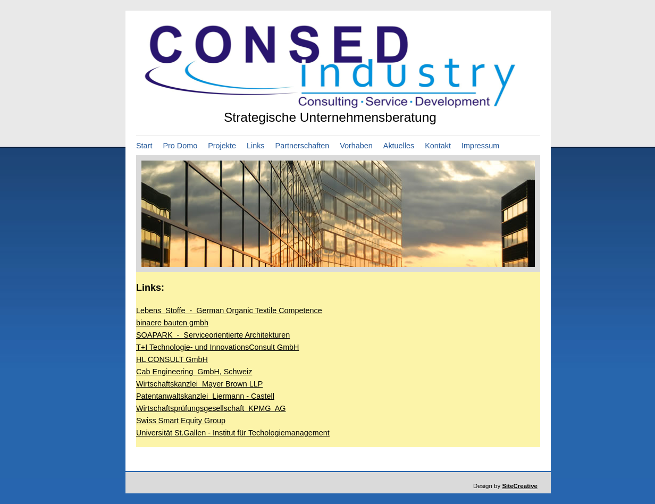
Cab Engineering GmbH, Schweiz (194, 371)
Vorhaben (356, 145)
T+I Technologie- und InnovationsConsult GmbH (217, 347)
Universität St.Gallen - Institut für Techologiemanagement (233, 433)
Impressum (480, 145)
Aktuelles (398, 145)
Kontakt (438, 145)
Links (256, 145)
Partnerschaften (302, 145)
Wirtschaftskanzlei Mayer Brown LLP (199, 384)
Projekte (222, 145)
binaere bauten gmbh (172, 322)
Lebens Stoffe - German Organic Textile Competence (229, 310)
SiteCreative (520, 486)
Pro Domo (180, 145)
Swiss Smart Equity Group (180, 420)
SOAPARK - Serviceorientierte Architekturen (213, 335)
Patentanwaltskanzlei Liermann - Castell (205, 396)
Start (144, 145)
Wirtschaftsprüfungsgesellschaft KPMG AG (211, 408)
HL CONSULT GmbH (172, 359)
